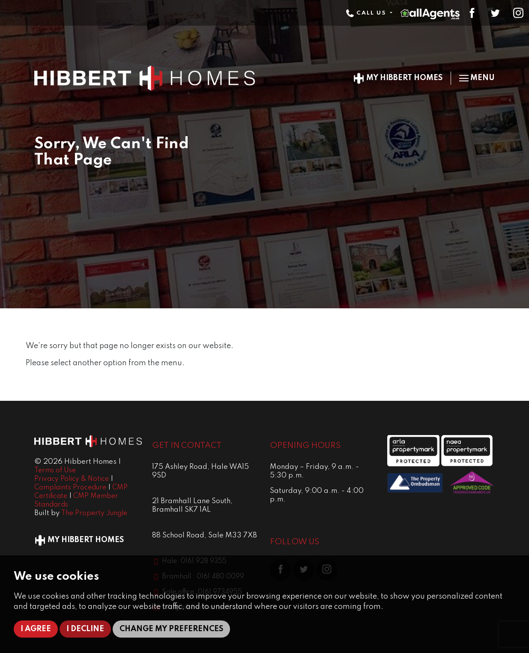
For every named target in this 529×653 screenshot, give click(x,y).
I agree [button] (36, 629)
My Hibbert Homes (397, 78)
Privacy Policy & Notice (71, 479)
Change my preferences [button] (171, 629)
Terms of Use (55, 470)
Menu (477, 78)
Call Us (367, 13)
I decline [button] (85, 629)
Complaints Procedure (70, 487)
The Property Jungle (94, 513)
